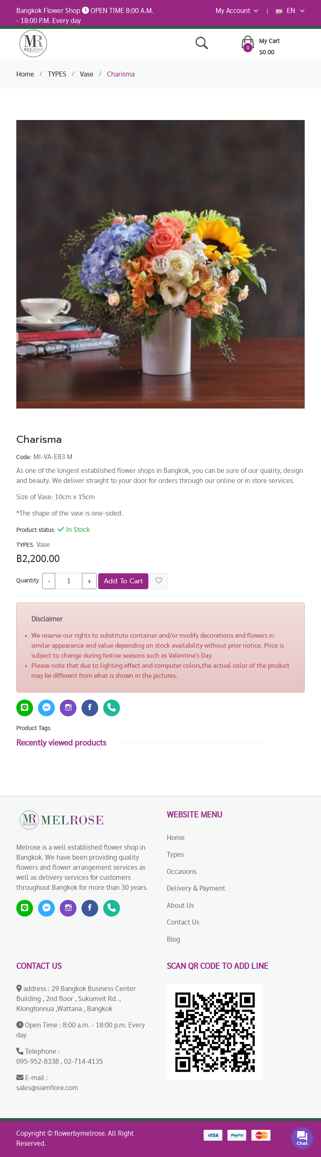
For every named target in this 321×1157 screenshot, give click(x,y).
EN (290, 10)
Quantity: (28, 580)
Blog (173, 939)
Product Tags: (34, 728)
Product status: (36, 530)
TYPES (57, 74)
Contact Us (183, 922)
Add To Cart (123, 581)
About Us (180, 905)
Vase (87, 74)
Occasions (181, 871)
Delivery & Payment (196, 888)
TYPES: (25, 545)
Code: (24, 457)
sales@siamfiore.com (47, 1087)
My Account (237, 10)
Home (25, 74)
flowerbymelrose (79, 1133)
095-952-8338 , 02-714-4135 (59, 1061)
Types (175, 854)
